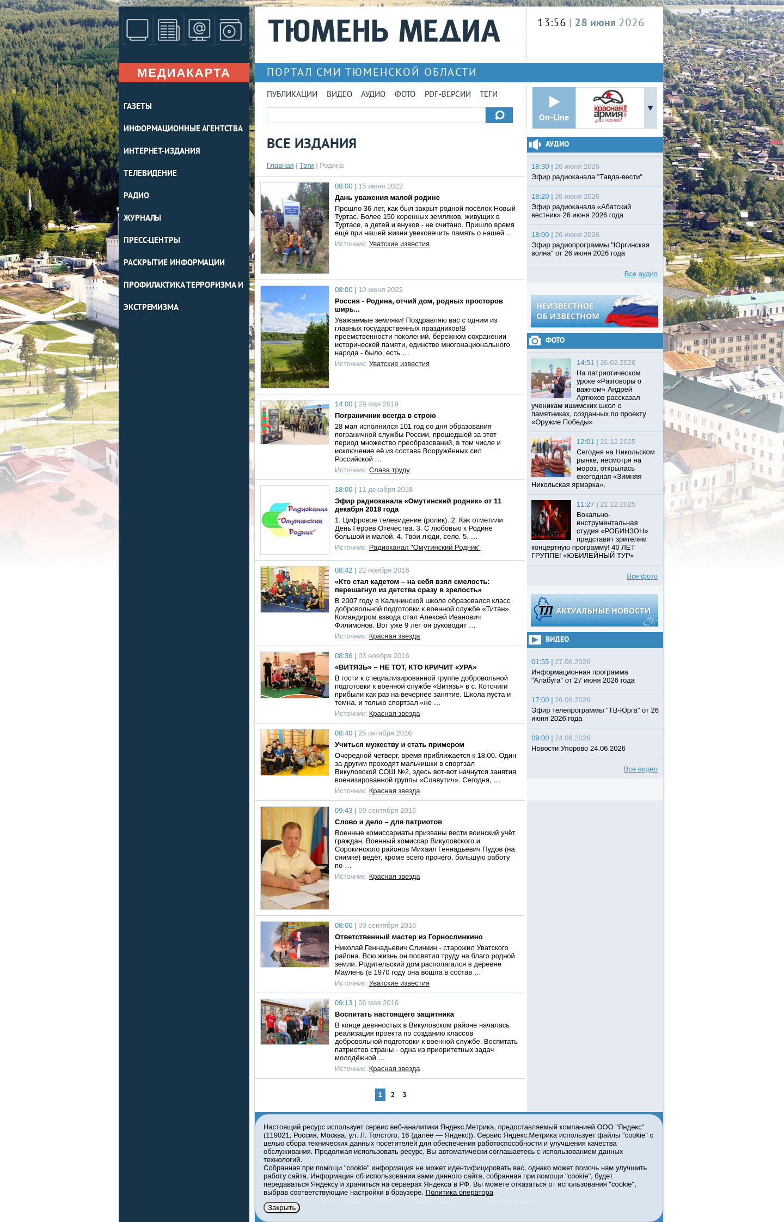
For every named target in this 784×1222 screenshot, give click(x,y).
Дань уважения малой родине (387, 197)
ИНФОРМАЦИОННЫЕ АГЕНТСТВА (183, 129)
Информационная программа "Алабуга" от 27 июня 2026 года (583, 676)
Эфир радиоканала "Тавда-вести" (586, 177)
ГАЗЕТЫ (137, 107)
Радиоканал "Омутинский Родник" (425, 547)
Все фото (642, 576)
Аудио (373, 95)
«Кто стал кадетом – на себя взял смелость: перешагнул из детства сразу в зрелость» (412, 585)
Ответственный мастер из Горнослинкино (409, 937)
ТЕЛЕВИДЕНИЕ (150, 174)
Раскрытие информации (174, 263)
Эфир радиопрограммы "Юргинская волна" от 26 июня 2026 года (590, 249)
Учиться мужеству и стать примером (399, 744)
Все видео (641, 769)
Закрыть (282, 1207)
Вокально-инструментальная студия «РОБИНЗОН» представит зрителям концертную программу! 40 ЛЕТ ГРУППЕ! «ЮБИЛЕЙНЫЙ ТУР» (589, 535)
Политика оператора (459, 1192)
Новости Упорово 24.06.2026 (578, 748)
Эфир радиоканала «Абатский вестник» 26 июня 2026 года (581, 211)
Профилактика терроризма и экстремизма (183, 297)
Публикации (292, 95)
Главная (280, 165)
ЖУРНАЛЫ (142, 219)
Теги (489, 95)
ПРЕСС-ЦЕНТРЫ (152, 241)
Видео (339, 95)
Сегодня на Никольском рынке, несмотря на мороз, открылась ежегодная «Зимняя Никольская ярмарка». (593, 468)
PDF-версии (448, 95)
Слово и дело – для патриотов (388, 822)
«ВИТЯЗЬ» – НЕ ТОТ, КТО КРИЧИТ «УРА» (406, 667)
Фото (405, 95)
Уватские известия (399, 244)
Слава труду (389, 470)
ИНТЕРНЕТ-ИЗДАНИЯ (162, 152)
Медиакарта (184, 73)
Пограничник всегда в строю (385, 415)
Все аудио (641, 274)
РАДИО (136, 196)
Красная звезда (394, 636)
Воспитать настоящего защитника (394, 1014)
